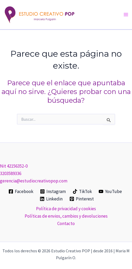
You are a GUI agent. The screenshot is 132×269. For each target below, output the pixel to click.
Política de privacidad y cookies (66, 209)
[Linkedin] (51, 198)
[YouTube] (110, 191)
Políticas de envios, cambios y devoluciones (66, 216)
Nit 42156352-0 (14, 166)
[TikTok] (82, 191)
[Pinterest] (82, 198)
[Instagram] (53, 191)
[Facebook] (21, 191)
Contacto (66, 223)
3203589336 (10, 173)
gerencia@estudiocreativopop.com (33, 181)
